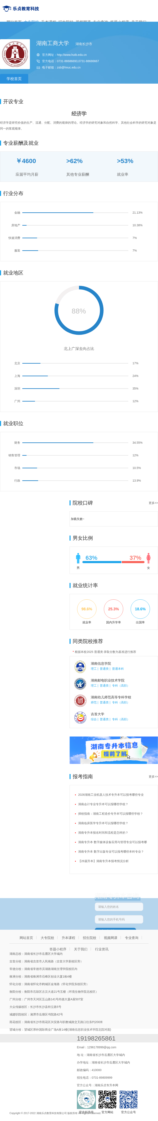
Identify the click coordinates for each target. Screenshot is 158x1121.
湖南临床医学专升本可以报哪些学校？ (103, 823)
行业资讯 (101, 949)
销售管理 (14, 455)
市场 (17, 468)
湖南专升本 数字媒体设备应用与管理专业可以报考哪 (112, 842)
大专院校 (47, 938)
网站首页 (26, 938)
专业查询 (131, 938)
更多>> (153, 503)
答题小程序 (58, 949)
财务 (17, 442)
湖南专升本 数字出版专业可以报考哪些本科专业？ (111, 851)
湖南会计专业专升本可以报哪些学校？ (103, 804)
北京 (17, 363)
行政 (17, 480)
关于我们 (80, 949)
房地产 (15, 225)
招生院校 (89, 938)
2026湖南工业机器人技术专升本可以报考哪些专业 (111, 794)
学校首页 (14, 79)
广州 (17, 401)
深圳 (17, 388)
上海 (17, 376)
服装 (17, 250)
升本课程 (68, 938)
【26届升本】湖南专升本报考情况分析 (103, 861)
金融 (17, 212)
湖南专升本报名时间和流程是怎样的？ (103, 832)
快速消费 (14, 238)
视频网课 (110, 938)
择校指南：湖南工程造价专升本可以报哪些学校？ (110, 813)
